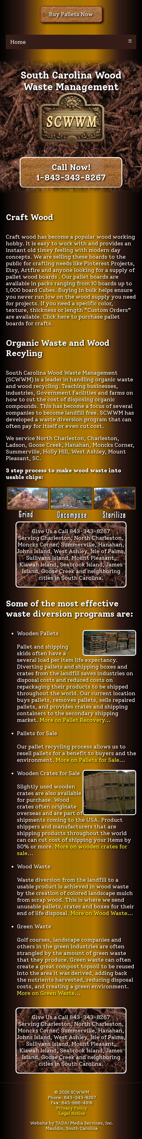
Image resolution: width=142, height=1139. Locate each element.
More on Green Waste (46, 993)
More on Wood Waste (98, 913)
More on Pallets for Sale (87, 760)
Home (18, 42)
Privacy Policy (71, 1108)
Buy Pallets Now (71, 14)
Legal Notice (72, 1113)
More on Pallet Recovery (72, 720)
